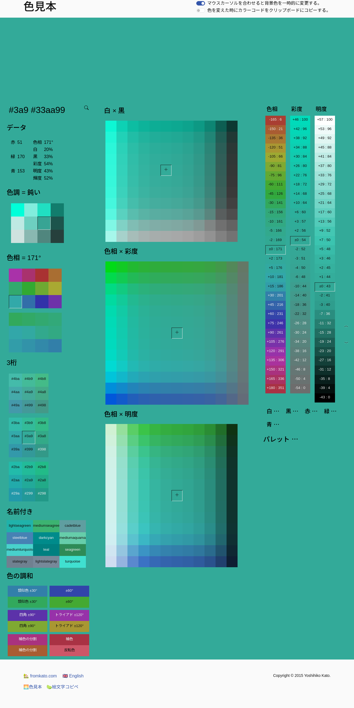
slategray (19, 561)
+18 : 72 (300, 184)
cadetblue (73, 525)
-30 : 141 (275, 203)
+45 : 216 (275, 304)
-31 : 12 (324, 369)
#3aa (15, 436)
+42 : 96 (300, 129)
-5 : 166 (275, 230)
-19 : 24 (324, 341)
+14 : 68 (300, 193)
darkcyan (46, 538)
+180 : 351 (275, 388)
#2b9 (28, 467)
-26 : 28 (300, 323)
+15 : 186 (275, 286)
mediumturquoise (20, 549)
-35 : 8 (325, 379)
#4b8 (42, 379)
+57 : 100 (325, 119)
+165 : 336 (275, 379)
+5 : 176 (275, 268)
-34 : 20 (300, 341)
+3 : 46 (324, 258)
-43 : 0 (325, 397)
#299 (28, 493)
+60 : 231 (275, 314)
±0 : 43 (325, 286)
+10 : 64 (300, 203)
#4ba (15, 379)
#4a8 (42, 392)
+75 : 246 (275, 323)
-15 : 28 (324, 332)
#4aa (15, 392)
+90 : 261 (275, 332)
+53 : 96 (325, 129)
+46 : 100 (300, 119)
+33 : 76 (325, 175)
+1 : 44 (324, 277)
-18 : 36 (300, 304)
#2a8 (42, 480)
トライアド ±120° (69, 615)
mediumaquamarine (72, 538)
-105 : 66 (275, 156)
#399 (28, 449)
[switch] (200, 3)
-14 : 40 (300, 295)
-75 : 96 (275, 175)
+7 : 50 (324, 240)
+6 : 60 (300, 212)
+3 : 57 (300, 221)
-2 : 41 (325, 295)
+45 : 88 (325, 147)
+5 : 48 (324, 249)
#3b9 (28, 423)
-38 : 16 (300, 351)
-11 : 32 (324, 323)
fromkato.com (40, 676)
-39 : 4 (325, 388)
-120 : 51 (275, 147)
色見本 (32, 687)
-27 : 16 (324, 360)
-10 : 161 (275, 221)
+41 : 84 (325, 156)
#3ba (15, 423)
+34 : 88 (300, 147)
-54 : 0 (300, 388)
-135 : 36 (275, 138)
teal (46, 549)
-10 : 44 (300, 286)
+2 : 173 (275, 258)
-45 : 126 (275, 193)
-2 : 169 (275, 240)
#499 (28, 405)
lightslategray (46, 561)
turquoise (72, 561)
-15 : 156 (275, 212)
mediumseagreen (46, 525)
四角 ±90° (27, 615)
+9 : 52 (324, 230)
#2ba (15, 467)
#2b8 (42, 467)
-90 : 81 (275, 166)
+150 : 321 (275, 369)
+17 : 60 (325, 212)
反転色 (69, 650)
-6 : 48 (300, 277)
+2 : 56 (300, 230)
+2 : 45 (324, 268)
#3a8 (42, 436)
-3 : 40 (325, 304)
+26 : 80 (300, 166)
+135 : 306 (275, 360)
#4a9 (28, 392)
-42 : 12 (300, 360)
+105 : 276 (275, 341)
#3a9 (28, 436)
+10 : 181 (275, 277)
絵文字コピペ (62, 687)
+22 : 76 (300, 175)
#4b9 (28, 379)
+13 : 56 (325, 221)
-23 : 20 (324, 351)
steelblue (19, 538)
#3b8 (42, 423)
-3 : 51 (300, 258)
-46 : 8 (300, 369)
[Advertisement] (177, 59)
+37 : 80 (325, 166)
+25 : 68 (325, 193)
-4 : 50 (300, 268)
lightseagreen (20, 525)
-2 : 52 (300, 249)
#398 (42, 449)
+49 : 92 (325, 138)
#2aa (15, 480)
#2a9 (28, 480)
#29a (15, 493)
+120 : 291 (275, 351)
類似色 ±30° (27, 590)
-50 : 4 (300, 379)
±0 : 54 (300, 240)
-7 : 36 (325, 314)
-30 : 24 (300, 332)
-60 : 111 (275, 184)
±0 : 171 (275, 249)
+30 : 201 (275, 295)
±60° (69, 590)
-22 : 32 (300, 314)
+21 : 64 (325, 203)
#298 (42, 493)
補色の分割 (28, 639)
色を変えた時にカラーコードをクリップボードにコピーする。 (269, 10)
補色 (69, 639)
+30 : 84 (300, 156)
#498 (42, 405)
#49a (15, 405)
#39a (15, 449)
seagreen (72, 549)
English (73, 676)
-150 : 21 (275, 129)
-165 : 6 (275, 119)
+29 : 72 (325, 184)
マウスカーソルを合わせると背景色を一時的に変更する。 (264, 3)
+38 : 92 (300, 138)
